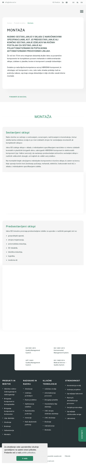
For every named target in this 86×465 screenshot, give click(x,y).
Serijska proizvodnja (74, 407)
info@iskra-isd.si (10, 2)
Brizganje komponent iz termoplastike (9, 401)
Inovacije (28, 418)
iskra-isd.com (49, 461)
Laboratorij (71, 418)
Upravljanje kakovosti (75, 394)
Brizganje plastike (51, 400)
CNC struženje (50, 418)
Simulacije (28, 389)
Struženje (7, 422)
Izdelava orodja (50, 389)
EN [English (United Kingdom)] (82, 2)
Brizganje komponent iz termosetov (9, 411)
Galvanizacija (9, 430)
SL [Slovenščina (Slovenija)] (77, 2)
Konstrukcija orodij (74, 385)
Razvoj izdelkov (31, 400)
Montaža (7, 434)
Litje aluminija (9, 418)
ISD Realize (56, 2)
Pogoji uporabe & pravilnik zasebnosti (48, 456)
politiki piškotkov (28, 453)
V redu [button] (24, 458)
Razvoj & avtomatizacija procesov (72, 400)
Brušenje (7, 426)
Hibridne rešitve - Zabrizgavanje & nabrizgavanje (10, 391)
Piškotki (67, 456)
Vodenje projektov (74, 389)
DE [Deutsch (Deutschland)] (73, 2)
